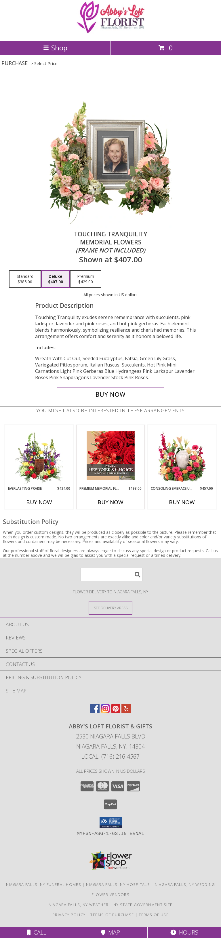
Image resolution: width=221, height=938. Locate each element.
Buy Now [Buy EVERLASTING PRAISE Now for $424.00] (39, 502)
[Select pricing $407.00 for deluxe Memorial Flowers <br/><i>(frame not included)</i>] (55, 279)
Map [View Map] (110, 932)
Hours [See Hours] (184, 932)
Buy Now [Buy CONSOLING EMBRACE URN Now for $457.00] (182, 502)
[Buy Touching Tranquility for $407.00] (110, 394)
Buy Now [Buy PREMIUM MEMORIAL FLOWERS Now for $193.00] (110, 502)
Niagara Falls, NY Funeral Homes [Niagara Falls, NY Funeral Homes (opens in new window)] (43, 884)
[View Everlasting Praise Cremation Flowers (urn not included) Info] (39, 456)
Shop (55, 47)
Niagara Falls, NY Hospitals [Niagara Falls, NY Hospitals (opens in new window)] (118, 884)
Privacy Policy (68, 914)
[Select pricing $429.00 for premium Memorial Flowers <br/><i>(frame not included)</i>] (86, 279)
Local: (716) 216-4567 (110, 756)
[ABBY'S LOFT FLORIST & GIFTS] (110, 32)
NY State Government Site (142, 904)
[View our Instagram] (105, 711)
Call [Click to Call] (36, 932)
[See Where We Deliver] (110, 607)
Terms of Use (154, 914)
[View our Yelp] (126, 711)
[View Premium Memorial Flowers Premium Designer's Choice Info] (111, 455)
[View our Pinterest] (115, 711)
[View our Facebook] (95, 711)
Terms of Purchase (112, 914)
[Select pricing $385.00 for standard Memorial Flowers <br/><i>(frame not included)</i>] (25, 279)
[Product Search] (112, 574)
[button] (111, 822)
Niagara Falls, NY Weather (79, 904)
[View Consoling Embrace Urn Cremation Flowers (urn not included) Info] (182, 456)
